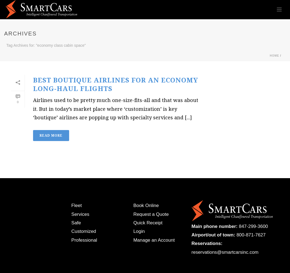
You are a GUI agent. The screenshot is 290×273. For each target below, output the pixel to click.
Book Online (146, 205)
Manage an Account (154, 240)
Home (274, 55)
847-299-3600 (253, 226)
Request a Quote (151, 214)
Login (139, 231)
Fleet (76, 205)
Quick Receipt (147, 222)
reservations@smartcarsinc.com (224, 252)
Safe (76, 222)
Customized (83, 231)
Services (80, 214)
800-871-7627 (251, 235)
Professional (84, 240)
